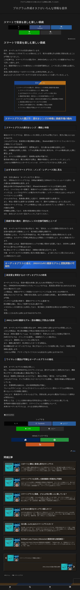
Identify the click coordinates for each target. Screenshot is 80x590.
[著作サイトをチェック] (36, 436)
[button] (64, 27)
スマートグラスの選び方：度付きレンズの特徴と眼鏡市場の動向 (38, 82)
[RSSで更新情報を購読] (44, 436)
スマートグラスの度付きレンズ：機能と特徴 (34, 85)
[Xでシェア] (15, 27)
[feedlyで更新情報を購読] (40, 436)
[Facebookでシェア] (28, 27)
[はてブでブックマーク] (40, 27)
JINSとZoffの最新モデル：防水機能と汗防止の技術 (36, 101)
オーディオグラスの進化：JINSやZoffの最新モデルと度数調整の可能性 (41, 95)
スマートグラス (9, 411)
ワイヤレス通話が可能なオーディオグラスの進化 (35, 104)
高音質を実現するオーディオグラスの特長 (33, 98)
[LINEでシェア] (52, 27)
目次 (37, 78)
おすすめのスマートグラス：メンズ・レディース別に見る (38, 88)
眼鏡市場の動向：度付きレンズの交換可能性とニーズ (37, 91)
